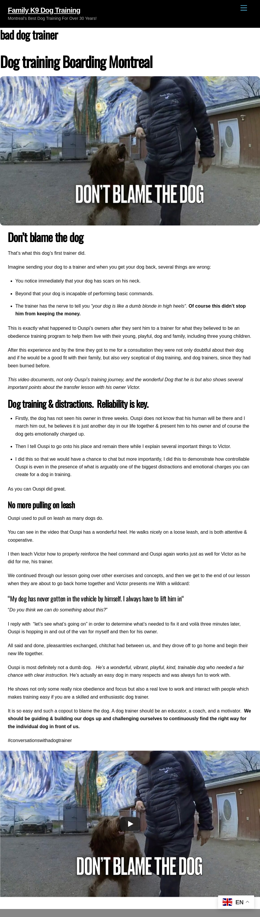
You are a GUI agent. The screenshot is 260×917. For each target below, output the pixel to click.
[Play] (130, 824)
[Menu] (244, 8)
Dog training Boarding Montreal (76, 61)
